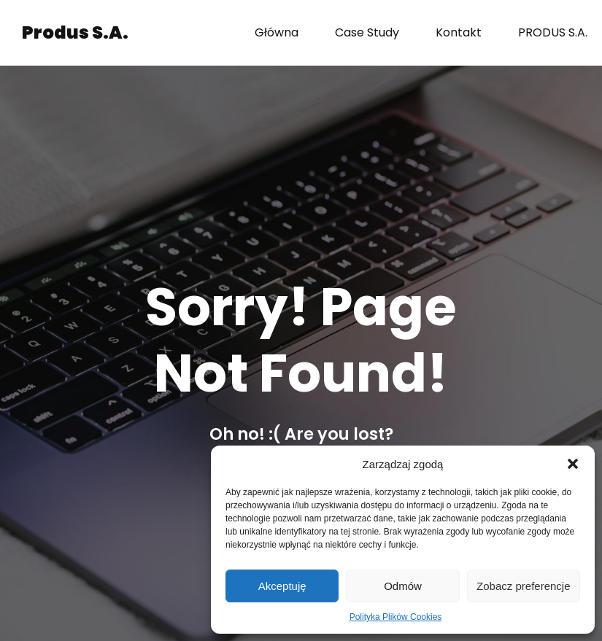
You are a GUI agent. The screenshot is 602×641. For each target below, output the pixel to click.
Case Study (367, 32)
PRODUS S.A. (552, 32)
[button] (573, 464)
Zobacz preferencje (523, 586)
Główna (276, 32)
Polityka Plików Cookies (396, 617)
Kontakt (459, 32)
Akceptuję (282, 586)
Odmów (403, 586)
